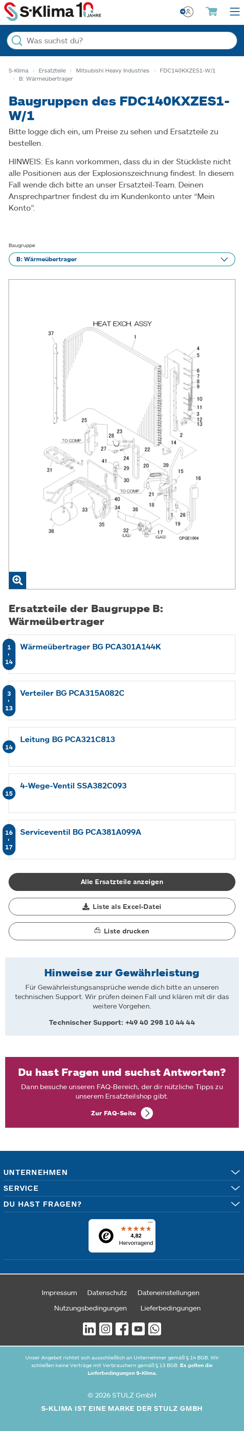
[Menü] (150, 1224)
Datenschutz (107, 1292)
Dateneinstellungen (168, 1292)
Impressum (59, 1292)
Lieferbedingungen (170, 1308)
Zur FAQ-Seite (114, 1113)
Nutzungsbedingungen (90, 1308)
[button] (122, 907)
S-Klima (18, 70)
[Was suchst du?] (122, 40)
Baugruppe (22, 245)
